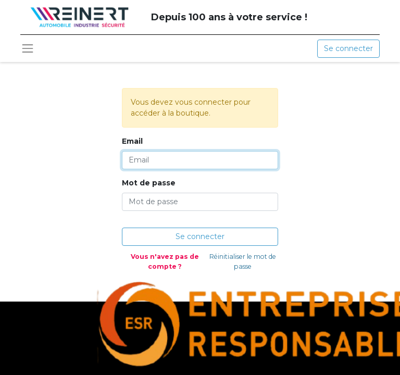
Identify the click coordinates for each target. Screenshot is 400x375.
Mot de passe (149, 183)
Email (132, 141)
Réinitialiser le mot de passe (242, 261)
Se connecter (348, 48)
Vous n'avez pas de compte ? (165, 261)
